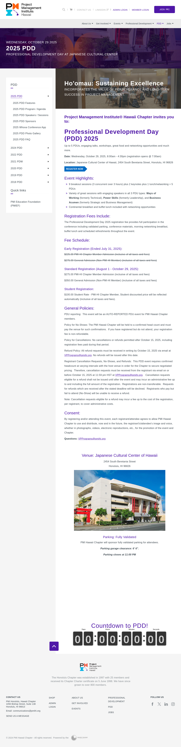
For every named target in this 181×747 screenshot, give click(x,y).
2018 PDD (16, 182)
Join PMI (165, 9)
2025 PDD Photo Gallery (27, 133)
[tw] (159, 704)
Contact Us (84, 10)
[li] (166, 704)
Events (118, 23)
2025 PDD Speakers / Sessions (30, 115)
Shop (52, 698)
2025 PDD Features (24, 103)
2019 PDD (16, 175)
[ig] (173, 704)
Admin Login (120, 10)
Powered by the (61, 738)
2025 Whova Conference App (29, 127)
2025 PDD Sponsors (24, 121)
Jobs (170, 23)
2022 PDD (16, 154)
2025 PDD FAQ (21, 139)
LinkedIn (100, 10)
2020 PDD (16, 168)
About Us (87, 23)
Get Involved (103, 23)
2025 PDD (16, 96)
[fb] (152, 704)
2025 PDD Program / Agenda (29, 109)
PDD (160, 23)
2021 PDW (17, 161)
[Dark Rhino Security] (79, 738)
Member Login (140, 10)
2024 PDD (16, 148)
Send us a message (17, 716)
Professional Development (140, 23)
